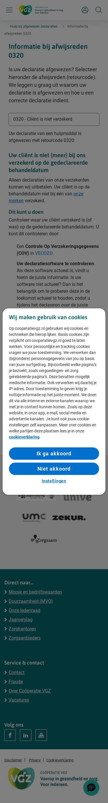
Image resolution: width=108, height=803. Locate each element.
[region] (54, 401)
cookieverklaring (24, 437)
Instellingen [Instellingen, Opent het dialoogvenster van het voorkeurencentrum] (54, 481)
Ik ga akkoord (54, 453)
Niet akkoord (54, 469)
